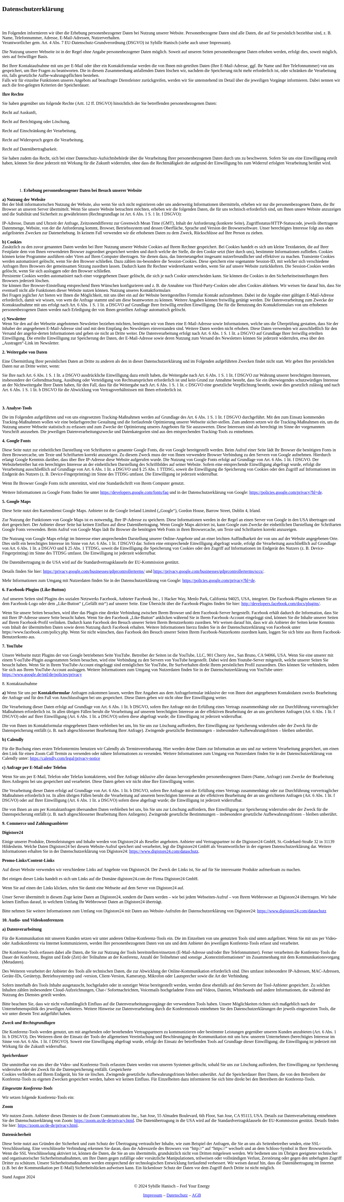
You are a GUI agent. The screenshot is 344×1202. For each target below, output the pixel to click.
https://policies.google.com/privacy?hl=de (285, 492)
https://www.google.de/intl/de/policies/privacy (42, 674)
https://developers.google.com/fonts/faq (134, 492)
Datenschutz (177, 1195)
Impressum (152, 1195)
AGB (196, 1195)
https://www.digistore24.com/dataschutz (164, 851)
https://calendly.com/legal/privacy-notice (65, 758)
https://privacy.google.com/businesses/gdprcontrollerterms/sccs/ (208, 571)
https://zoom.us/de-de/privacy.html (104, 1120)
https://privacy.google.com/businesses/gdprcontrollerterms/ (94, 571)
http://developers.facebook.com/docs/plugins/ (280, 603)
